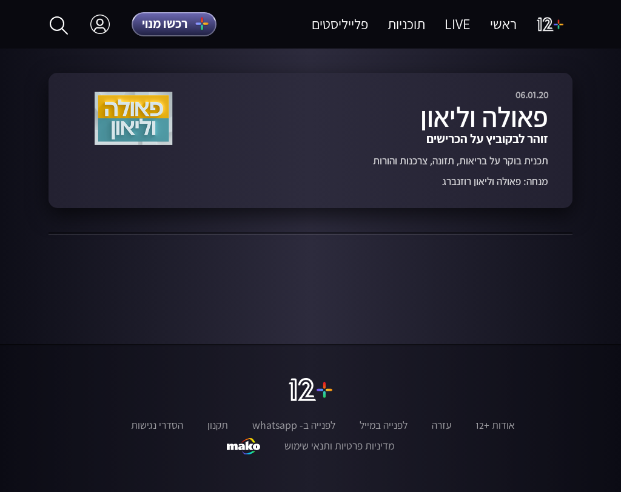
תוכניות (406, 24)
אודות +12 (495, 425)
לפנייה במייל (384, 425)
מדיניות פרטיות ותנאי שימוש (339, 446)
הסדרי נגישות (157, 425)
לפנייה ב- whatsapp (293, 425)
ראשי (503, 24)
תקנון (217, 425)
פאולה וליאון (484, 116)
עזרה (441, 425)
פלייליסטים (340, 24)
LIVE (458, 24)
